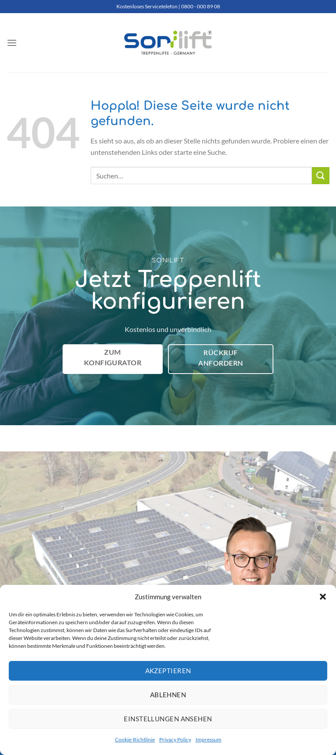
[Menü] (12, 42)
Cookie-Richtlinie (135, 739)
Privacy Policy (175, 739)
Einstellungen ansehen (168, 719)
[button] (322, 596)
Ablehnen (168, 695)
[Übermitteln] (320, 175)
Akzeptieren (168, 671)
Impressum (208, 739)
